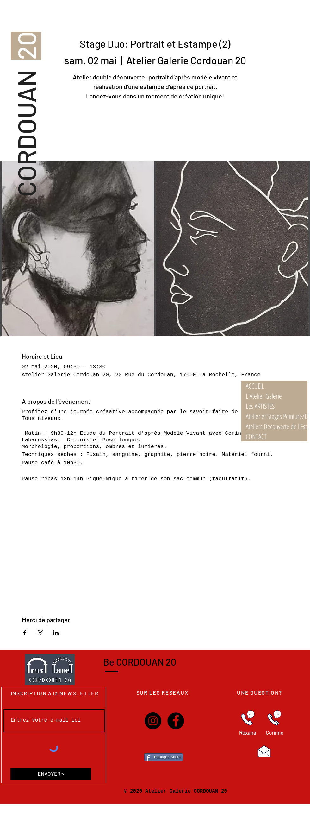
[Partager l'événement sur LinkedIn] (56, 632)
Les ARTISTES (260, 406)
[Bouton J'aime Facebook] (164, 743)
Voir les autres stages (155, 132)
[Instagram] (153, 720)
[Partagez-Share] (163, 757)
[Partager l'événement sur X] (40, 632)
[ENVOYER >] (50, 774)
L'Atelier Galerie (264, 396)
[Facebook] (175, 720)
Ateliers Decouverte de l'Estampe (276, 426)
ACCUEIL (255, 385)
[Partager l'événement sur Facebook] (25, 632)
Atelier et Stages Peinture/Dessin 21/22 (276, 416)
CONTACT (256, 436)
